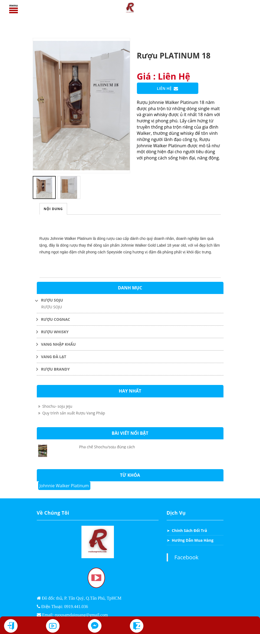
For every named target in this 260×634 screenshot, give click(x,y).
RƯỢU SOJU (51, 306)
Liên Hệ (167, 89)
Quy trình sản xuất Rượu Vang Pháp (71, 413)
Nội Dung (53, 209)
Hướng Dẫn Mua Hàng (192, 540)
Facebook (187, 557)
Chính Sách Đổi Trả (189, 530)
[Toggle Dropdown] (130, 300)
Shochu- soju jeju (55, 406)
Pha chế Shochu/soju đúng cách (107, 446)
